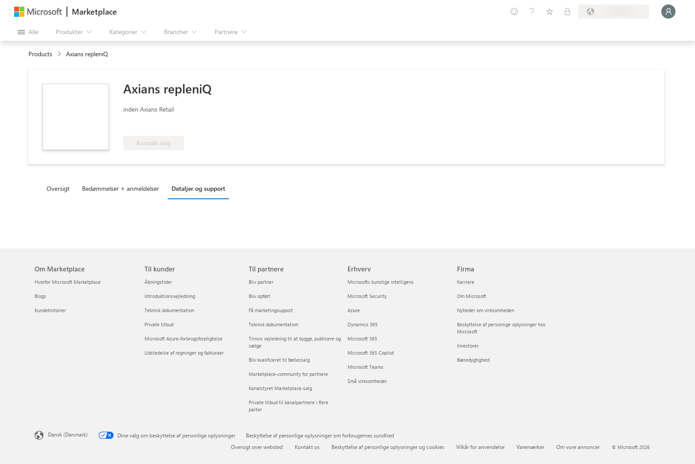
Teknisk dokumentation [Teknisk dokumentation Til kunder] (169, 310)
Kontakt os (307, 446)
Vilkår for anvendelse (480, 446)
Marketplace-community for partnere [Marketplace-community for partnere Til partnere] (288, 374)
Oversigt (58, 188)
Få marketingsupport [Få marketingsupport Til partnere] (271, 310)
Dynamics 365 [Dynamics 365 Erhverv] (363, 324)
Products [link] (40, 54)
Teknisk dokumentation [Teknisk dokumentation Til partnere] (273, 324)
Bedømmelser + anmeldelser (120, 188)
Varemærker (530, 446)
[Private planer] (567, 11)
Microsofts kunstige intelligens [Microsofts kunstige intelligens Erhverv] (381, 281)
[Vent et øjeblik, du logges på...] (668, 11)
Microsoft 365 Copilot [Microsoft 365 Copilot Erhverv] (371, 352)
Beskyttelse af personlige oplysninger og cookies (388, 446)
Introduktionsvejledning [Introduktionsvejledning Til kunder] (169, 296)
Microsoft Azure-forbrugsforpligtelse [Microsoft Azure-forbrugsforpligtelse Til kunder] (183, 338)
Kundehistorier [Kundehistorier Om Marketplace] (50, 310)
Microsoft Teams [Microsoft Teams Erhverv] (365, 366)
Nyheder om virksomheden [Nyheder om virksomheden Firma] (485, 310)
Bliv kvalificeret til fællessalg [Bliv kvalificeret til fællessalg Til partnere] (279, 359)
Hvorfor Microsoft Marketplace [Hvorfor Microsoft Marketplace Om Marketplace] (68, 281)
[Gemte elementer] (550, 11)
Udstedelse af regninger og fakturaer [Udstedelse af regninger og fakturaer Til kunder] (184, 352)
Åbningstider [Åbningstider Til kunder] (158, 281)
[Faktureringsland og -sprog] (613, 11)
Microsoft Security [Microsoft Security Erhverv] (367, 296)
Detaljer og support (198, 188)
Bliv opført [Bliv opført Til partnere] (259, 296)
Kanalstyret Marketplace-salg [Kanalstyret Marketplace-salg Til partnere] (280, 388)
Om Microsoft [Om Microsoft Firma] (471, 296)
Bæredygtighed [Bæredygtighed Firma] (473, 359)
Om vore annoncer (578, 446)
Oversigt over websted (257, 446)
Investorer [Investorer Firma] (468, 345)
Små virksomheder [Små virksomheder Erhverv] (367, 381)
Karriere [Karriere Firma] (465, 281)
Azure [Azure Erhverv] (354, 310)
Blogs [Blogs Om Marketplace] (40, 296)
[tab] (60, 188)
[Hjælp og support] (532, 11)
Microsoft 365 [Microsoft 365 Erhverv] (362, 338)
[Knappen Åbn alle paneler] (28, 32)
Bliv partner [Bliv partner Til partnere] (261, 281)
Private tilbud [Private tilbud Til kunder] (158, 324)
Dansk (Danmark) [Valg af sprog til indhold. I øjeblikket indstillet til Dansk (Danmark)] (68, 434)
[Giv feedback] (514, 11)
